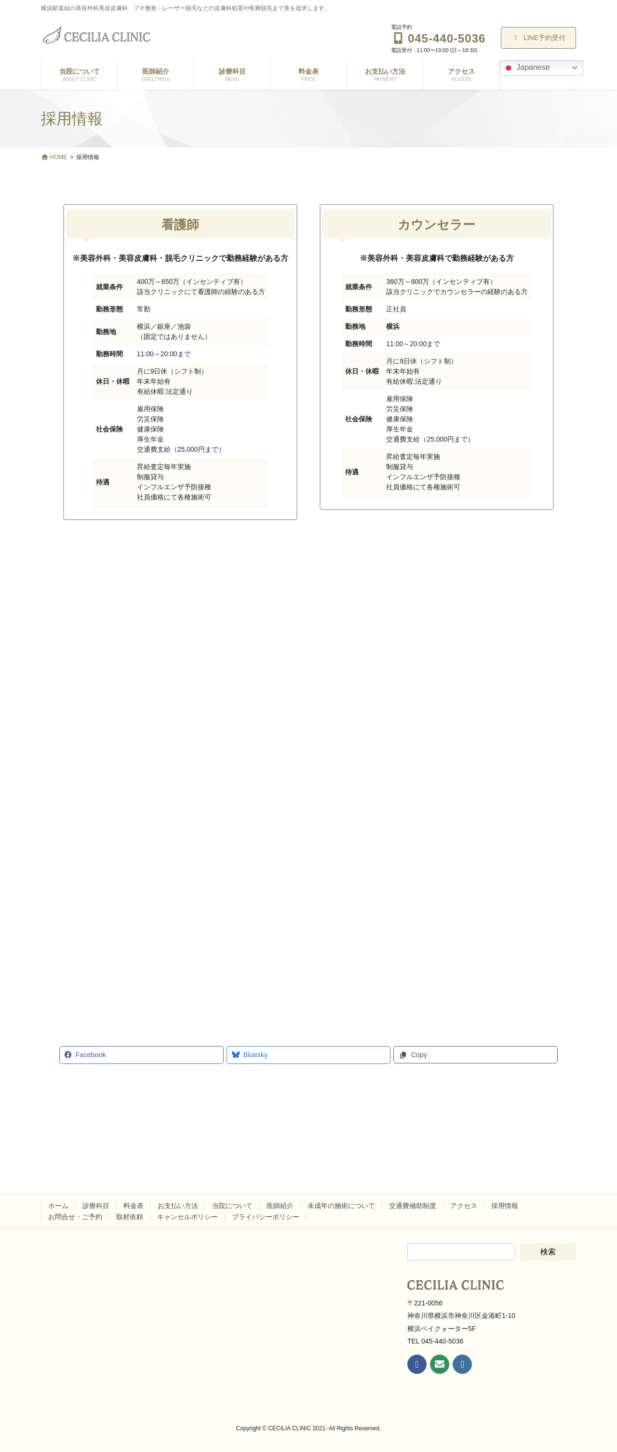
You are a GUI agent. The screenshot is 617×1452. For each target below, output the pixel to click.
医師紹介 (280, 1206)
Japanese (526, 68)
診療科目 (95, 1206)
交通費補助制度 (412, 1206)
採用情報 (504, 1206)
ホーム (58, 1206)
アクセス (463, 1206)
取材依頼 (129, 1217)
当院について (232, 1206)
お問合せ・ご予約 (75, 1217)
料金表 (133, 1206)
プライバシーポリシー (265, 1217)
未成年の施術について (341, 1206)
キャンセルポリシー (187, 1217)
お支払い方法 (178, 1206)
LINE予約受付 (538, 37)
